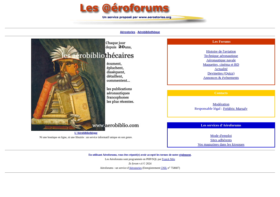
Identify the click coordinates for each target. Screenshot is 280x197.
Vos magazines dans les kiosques (221, 144)
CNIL (164, 167)
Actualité (221, 69)
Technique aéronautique (221, 56)
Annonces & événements (221, 78)
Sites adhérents (221, 140)
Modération (221, 104)
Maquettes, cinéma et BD (221, 64)
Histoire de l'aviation (221, 51)
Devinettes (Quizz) (221, 73)
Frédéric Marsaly (235, 108)
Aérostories (127, 32)
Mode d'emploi (221, 136)
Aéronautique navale (221, 60)
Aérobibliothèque (149, 32)
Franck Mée (168, 159)
